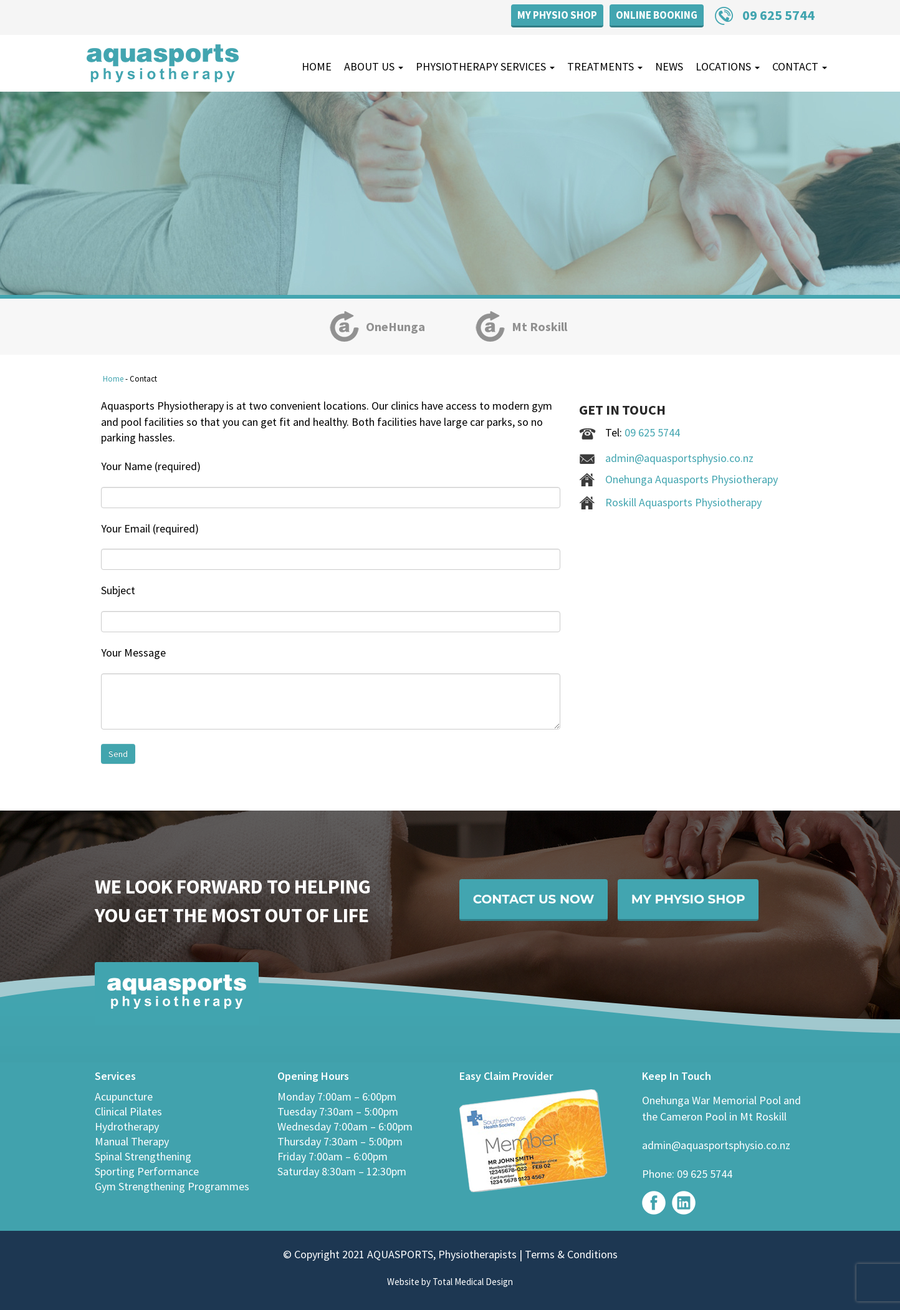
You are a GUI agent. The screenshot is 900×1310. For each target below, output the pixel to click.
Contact (799, 66)
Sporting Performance (147, 1171)
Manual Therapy (132, 1141)
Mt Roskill (539, 326)
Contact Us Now (539, 900)
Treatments (605, 66)
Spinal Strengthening (143, 1156)
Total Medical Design (473, 1282)
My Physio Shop (557, 15)
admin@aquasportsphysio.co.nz (679, 458)
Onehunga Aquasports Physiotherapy (691, 479)
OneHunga (395, 326)
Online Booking (656, 15)
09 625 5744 (778, 15)
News (669, 66)
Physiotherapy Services (485, 66)
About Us (373, 66)
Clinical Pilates (128, 1111)
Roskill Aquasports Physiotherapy (683, 502)
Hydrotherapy (127, 1126)
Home (317, 66)
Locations (728, 66)
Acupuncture (124, 1096)
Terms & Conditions (570, 1254)
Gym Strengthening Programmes (172, 1186)
